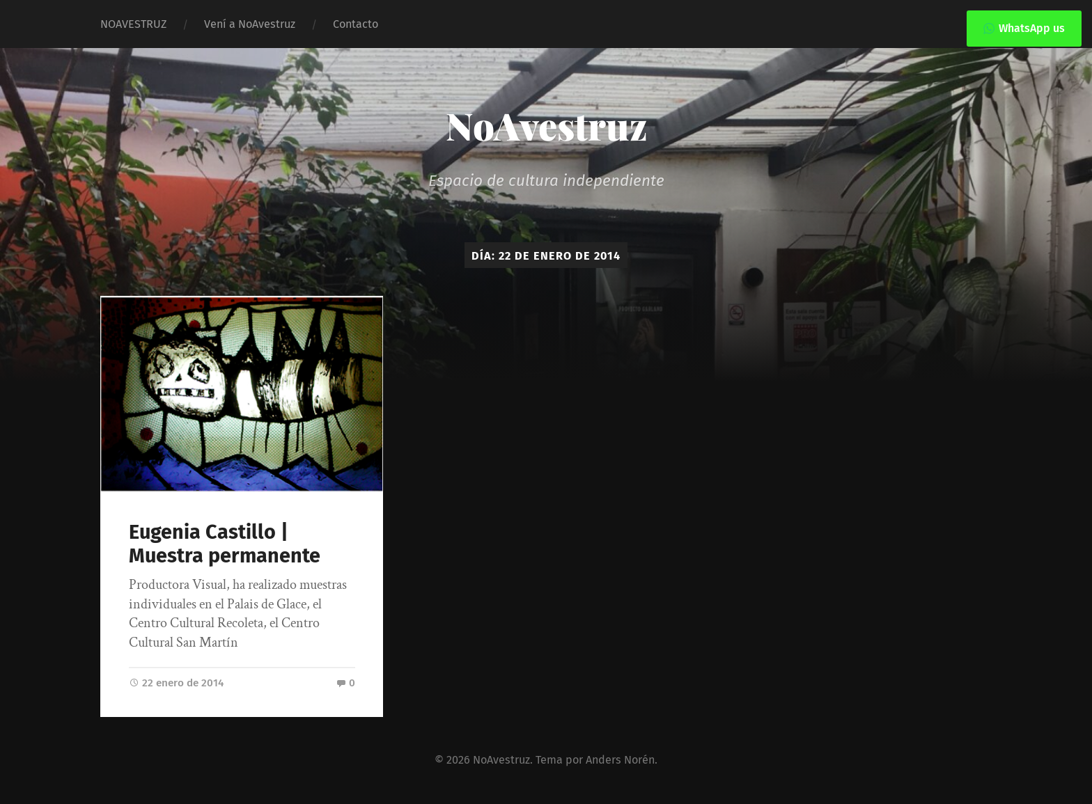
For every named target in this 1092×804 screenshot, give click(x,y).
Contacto (355, 24)
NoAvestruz (546, 125)
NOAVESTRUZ (133, 24)
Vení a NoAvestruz (249, 24)
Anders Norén (620, 759)
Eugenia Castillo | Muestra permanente (224, 544)
